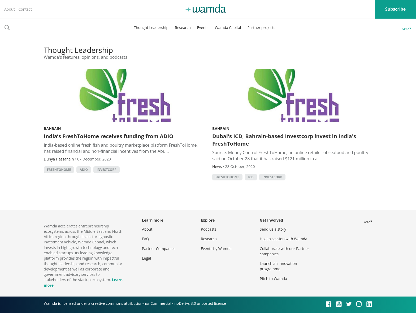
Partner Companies (158, 248)
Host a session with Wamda (283, 238)
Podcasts (208, 229)
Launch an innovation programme (278, 266)
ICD (251, 177)
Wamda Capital (228, 27)
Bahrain (52, 128)
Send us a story (273, 229)
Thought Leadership (151, 27)
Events (203, 27)
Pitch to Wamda (273, 278)
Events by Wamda (216, 248)
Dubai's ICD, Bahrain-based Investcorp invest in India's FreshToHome (284, 140)
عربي (407, 28)
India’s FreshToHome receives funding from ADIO (108, 136)
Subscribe (395, 9)
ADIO (84, 169)
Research (183, 27)
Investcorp (106, 169)
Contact (25, 9)
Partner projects (261, 27)
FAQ (145, 238)
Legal (146, 258)
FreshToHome (59, 169)
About (9, 9)
